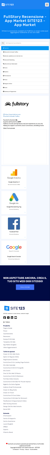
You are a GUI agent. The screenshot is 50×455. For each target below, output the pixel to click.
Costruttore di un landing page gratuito (16, 362)
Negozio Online (7, 83)
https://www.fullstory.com (12, 114)
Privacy (22, 449)
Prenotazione (7, 75)
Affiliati (5, 427)
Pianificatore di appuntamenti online (15, 401)
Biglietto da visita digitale (11, 384)
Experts (5, 429)
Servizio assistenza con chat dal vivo (13, 56)
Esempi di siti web (9, 339)
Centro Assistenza (9, 421)
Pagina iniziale (7, 328)
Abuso (27, 449)
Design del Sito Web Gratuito (12, 406)
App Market (9, 345)
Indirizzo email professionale (12, 387)
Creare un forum (8, 393)
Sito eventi (6, 370)
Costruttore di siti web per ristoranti (15, 398)
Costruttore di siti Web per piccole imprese (17, 382)
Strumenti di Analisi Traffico (10, 52)
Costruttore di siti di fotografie (13, 368)
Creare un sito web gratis (11, 354)
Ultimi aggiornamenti (10, 347)
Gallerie (5, 71)
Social (5, 87)
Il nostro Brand (8, 432)
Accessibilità (33, 449)
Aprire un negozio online (11, 357)
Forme (5, 67)
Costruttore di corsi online (11, 395)
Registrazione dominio (10, 359)
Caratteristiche (8, 334)
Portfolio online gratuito (11, 379)
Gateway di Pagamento (9, 91)
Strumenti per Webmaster (10, 64)
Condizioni (16, 449)
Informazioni (7, 416)
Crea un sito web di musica (12, 373)
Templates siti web (9, 342)
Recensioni (6, 336)
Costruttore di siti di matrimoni (13, 376)
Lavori (8, 424)
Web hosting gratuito (10, 404)
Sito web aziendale (9, 365)
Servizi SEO (6, 409)
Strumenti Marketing (8, 60)
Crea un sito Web (25, 287)
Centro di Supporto (9, 418)
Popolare (6, 48)
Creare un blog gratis (10, 390)
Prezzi (5, 79)
